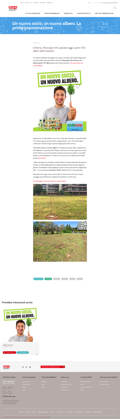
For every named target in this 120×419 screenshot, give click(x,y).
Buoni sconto (64, 387)
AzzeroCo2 (42, 158)
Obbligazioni (49, 2)
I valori (23, 390)
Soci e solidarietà (38, 278)
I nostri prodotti (84, 13)
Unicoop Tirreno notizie (104, 13)
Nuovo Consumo (104, 381)
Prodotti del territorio (85, 381)
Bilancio (28, 412)
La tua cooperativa (32, 13)
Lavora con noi (28, 2)
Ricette (82, 384)
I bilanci (24, 387)
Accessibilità (87, 412)
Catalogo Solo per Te (66, 384)
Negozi (43, 384)
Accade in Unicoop (104, 384)
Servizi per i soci (65, 390)
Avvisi (81, 390)
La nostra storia (26, 381)
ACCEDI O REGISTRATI (109, 3)
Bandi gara (42, 2)
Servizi (43, 387)
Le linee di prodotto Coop (86, 387)
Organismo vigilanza (43, 412)
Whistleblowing (97, 412)
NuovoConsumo (10, 352)
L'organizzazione (26, 384)
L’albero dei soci (8, 345)
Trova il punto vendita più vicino (50, 367)
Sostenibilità (48, 278)
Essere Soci (68, 13)
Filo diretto (36, 2)
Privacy (22, 2)
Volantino (44, 381)
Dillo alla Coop (9, 396)
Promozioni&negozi (52, 13)
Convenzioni (64, 381)
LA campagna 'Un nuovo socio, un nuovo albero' (49, 181)
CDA (34, 412)
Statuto (22, 412)
